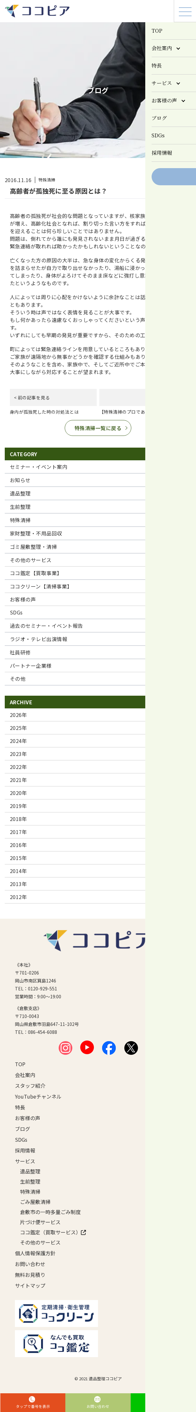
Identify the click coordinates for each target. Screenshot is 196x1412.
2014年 (18, 871)
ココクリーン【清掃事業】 (41, 586)
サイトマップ (30, 1285)
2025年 (18, 728)
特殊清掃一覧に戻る (98, 428)
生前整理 (20, 506)
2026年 (18, 715)
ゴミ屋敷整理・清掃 (33, 546)
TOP (20, 1064)
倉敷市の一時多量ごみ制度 (50, 1212)
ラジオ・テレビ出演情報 (38, 639)
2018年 (18, 819)
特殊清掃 (20, 520)
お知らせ (20, 480)
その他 (17, 678)
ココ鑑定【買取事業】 (36, 573)
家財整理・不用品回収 (36, 533)
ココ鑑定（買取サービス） (53, 1232)
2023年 (18, 754)
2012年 (18, 897)
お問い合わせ (30, 1264)
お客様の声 (23, 599)
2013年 (18, 884)
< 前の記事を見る (32, 397)
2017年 (18, 832)
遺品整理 (20, 493)
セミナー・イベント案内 (38, 466)
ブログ (22, 1129)
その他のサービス (31, 560)
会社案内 (25, 1075)
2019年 (18, 806)
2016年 (18, 845)
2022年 (18, 767)
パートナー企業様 (31, 665)
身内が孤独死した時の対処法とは (44, 412)
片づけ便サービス (40, 1222)
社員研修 (20, 652)
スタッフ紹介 (30, 1085)
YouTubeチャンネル (38, 1096)
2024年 (18, 741)
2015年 (18, 858)
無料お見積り (30, 1274)
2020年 (18, 793)
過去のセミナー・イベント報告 (46, 625)
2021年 (18, 780)
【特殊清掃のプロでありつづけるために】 (142, 412)
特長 (20, 1107)
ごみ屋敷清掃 (35, 1201)
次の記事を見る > (164, 397)
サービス (25, 1161)
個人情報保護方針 (35, 1253)
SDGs (16, 612)
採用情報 (25, 1150)
